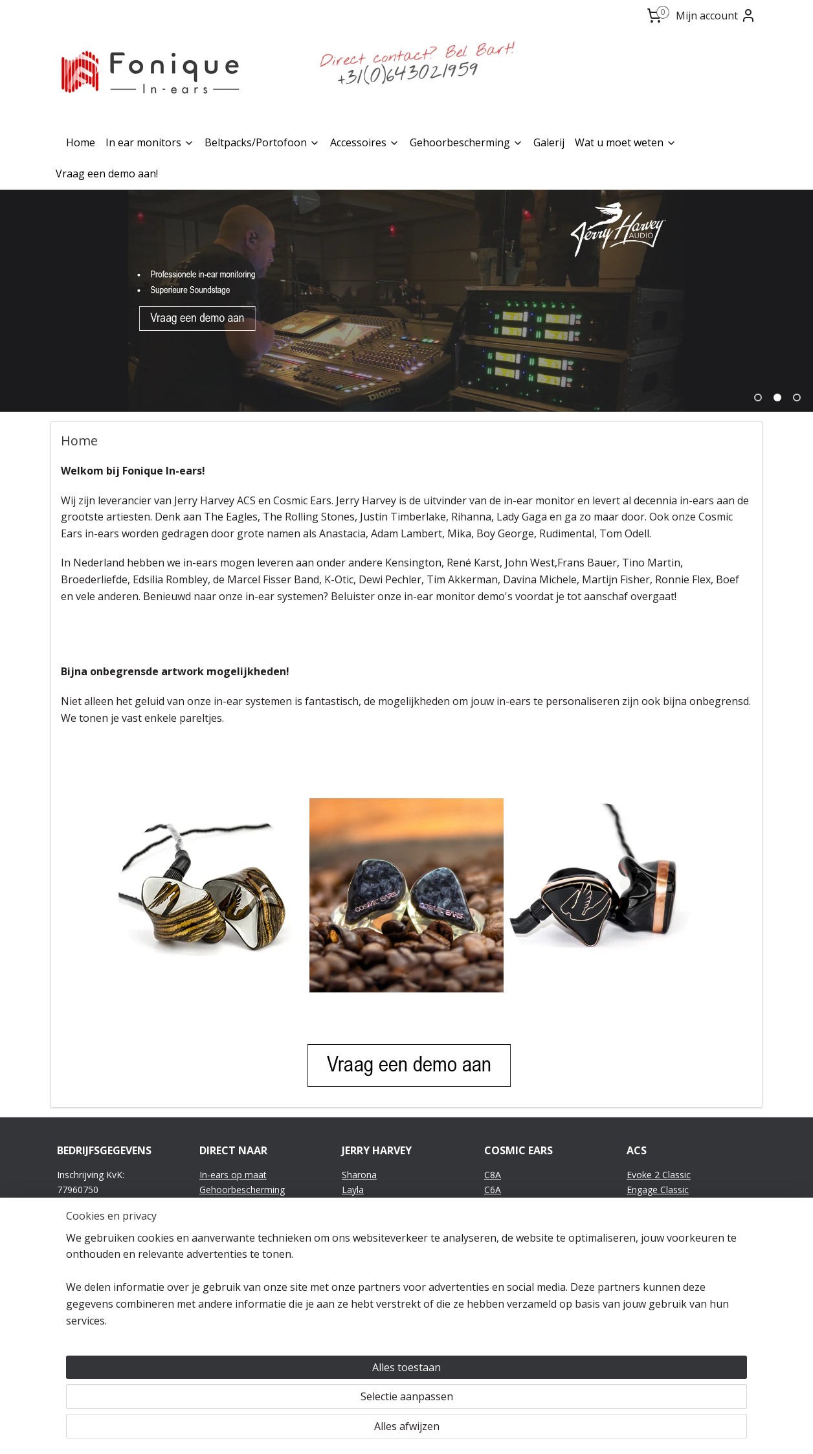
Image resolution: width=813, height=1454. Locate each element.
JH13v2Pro (364, 1247)
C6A (492, 1189)
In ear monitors (150, 142)
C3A (492, 1233)
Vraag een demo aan (243, 1233)
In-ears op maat (233, 1175)
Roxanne (360, 1218)
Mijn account (716, 15)
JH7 (349, 1276)
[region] (321, 1396)
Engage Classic (658, 1189)
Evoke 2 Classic (659, 1175)
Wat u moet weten (625, 142)
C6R (492, 1204)
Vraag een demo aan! (107, 173)
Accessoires (364, 142)
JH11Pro (359, 1262)
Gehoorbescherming (466, 142)
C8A (492, 1175)
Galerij (548, 142)
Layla (353, 1189)
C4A (492, 1218)
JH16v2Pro (364, 1233)
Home (80, 142)
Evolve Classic (656, 1204)
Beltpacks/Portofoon (262, 142)
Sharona (359, 1175)
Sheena (357, 1204)
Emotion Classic (660, 1218)
